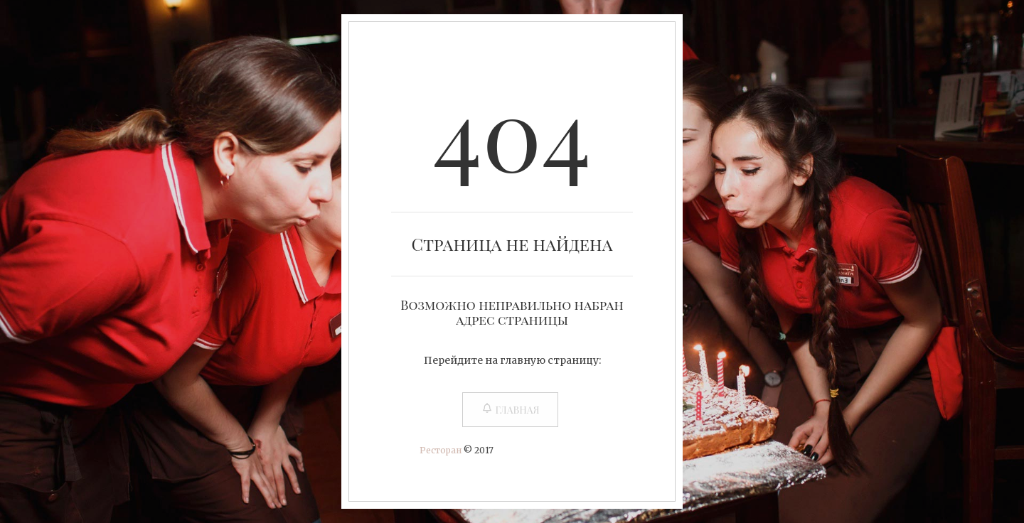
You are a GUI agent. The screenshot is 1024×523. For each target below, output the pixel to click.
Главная (510, 409)
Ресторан (441, 450)
